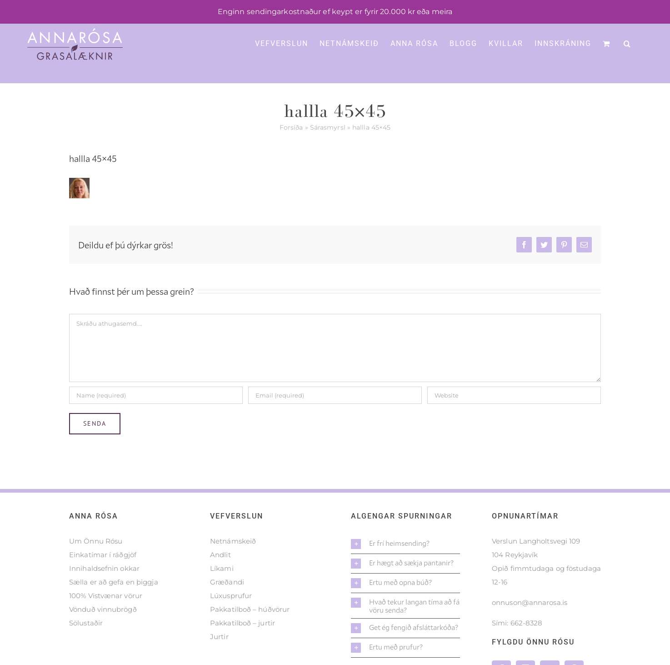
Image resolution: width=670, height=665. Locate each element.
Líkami (222, 568)
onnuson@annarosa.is (529, 602)
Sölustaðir (86, 623)
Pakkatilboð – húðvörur (250, 609)
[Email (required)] (335, 395)
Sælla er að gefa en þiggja (113, 582)
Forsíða (291, 127)
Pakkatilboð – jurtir (242, 623)
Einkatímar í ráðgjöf (102, 554)
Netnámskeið (233, 541)
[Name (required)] (156, 395)
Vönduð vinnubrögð (103, 609)
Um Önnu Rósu (95, 541)
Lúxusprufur (231, 595)
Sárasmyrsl (327, 127)
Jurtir (219, 636)
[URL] (514, 395)
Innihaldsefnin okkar (104, 568)
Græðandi (227, 582)
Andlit (220, 554)
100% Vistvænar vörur (105, 595)
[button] (627, 43)
